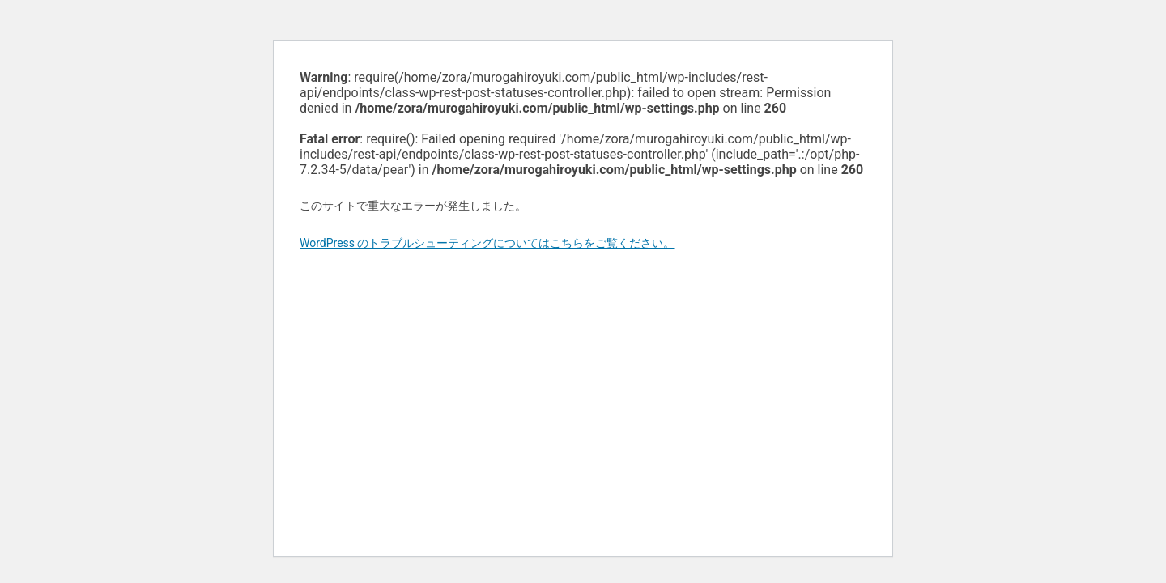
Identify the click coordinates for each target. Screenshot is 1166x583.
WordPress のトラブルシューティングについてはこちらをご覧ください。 (487, 242)
